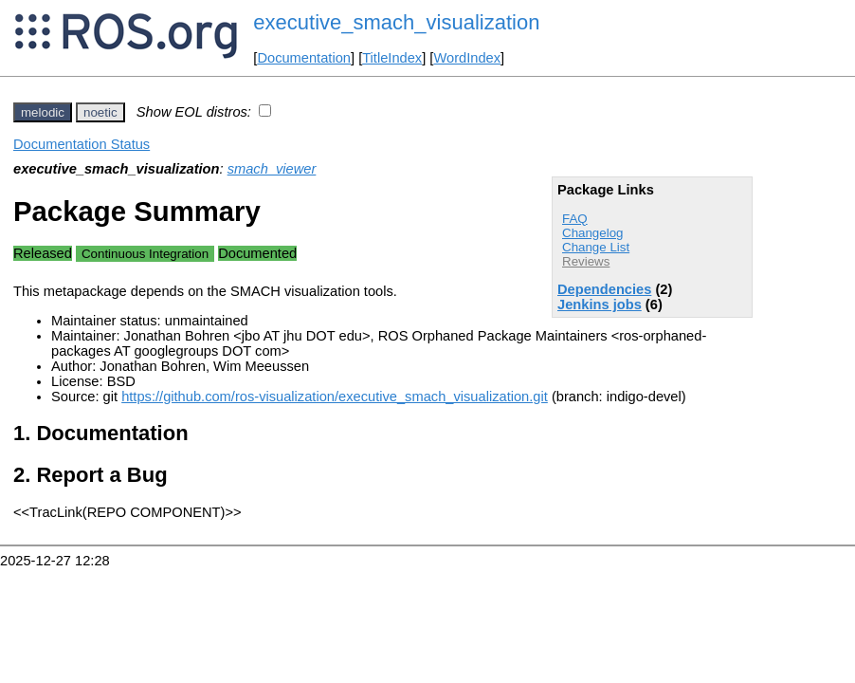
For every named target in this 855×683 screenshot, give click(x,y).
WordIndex (466, 57)
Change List (595, 247)
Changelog (592, 233)
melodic (42, 112)
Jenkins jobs (599, 304)
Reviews (585, 261)
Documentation (304, 57)
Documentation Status (81, 144)
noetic (100, 112)
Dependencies (604, 289)
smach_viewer (272, 168)
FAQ (575, 219)
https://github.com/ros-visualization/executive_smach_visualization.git (334, 396)
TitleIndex (392, 57)
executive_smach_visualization (396, 22)
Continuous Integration (145, 254)
